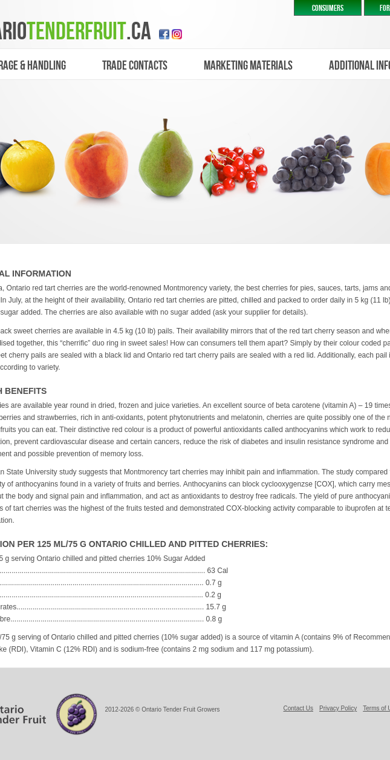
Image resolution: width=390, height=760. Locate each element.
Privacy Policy (338, 708)
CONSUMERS (327, 8)
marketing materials (248, 65)
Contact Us (298, 708)
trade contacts (134, 65)
